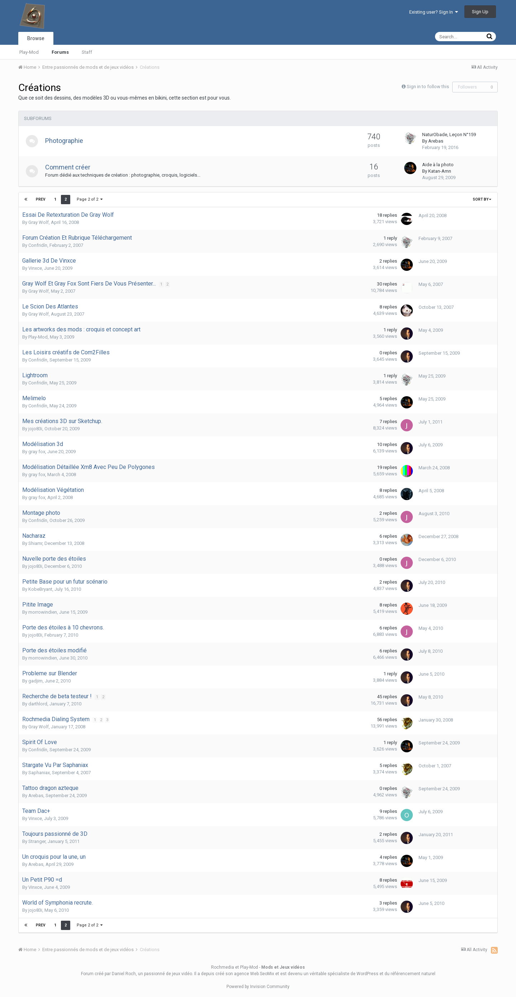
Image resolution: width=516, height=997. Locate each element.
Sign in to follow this (428, 86)
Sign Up (480, 11)
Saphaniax (39, 772)
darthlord (37, 703)
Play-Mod (29, 52)
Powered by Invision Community (258, 986)
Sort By (482, 199)
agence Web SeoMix (254, 973)
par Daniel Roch (120, 973)
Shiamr (35, 543)
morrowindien (42, 612)
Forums (60, 52)
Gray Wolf (38, 222)
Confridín (37, 245)
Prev (41, 199)
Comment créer (69, 167)
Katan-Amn (439, 171)
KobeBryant (40, 589)
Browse (35, 38)
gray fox (36, 451)
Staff (87, 52)
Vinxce (35, 268)
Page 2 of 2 (89, 199)
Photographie (66, 140)
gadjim (35, 681)
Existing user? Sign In (433, 12)
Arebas (435, 141)
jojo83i (35, 428)
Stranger (37, 841)
